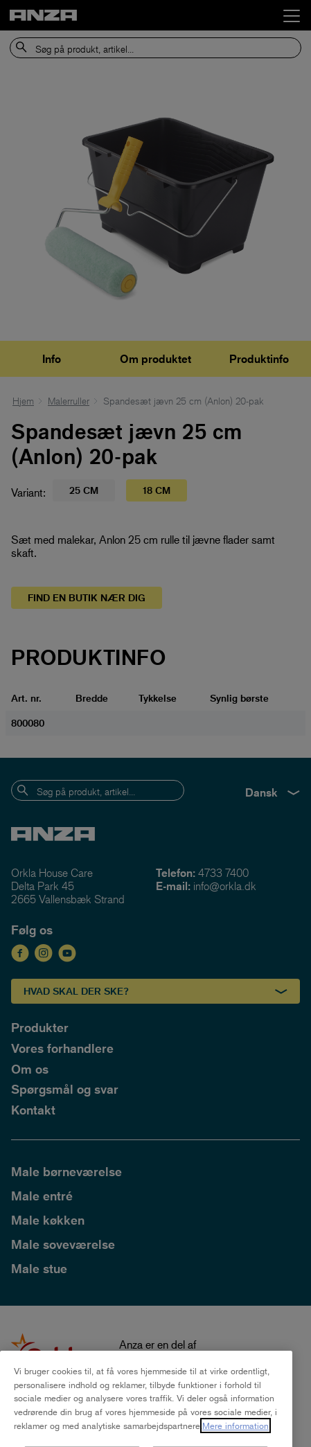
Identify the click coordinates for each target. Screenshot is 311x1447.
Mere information (235, 1439)
